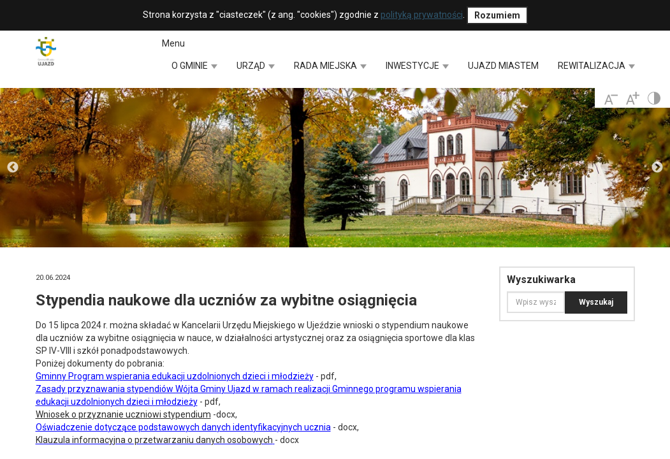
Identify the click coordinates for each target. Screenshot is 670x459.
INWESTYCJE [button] (417, 66)
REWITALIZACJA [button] (596, 66)
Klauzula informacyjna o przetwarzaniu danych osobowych (154, 440)
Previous (12, 167)
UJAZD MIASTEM (503, 66)
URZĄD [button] (256, 66)
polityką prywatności (422, 15)
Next (657, 167)
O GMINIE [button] (194, 66)
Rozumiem (497, 15)
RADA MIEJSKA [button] (330, 66)
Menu (173, 43)
